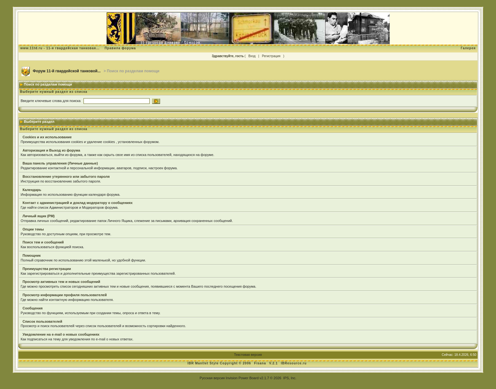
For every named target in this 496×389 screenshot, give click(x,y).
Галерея (468, 48)
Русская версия (212, 378)
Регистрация (271, 56)
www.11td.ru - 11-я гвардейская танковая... (60, 48)
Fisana (260, 363)
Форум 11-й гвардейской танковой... (67, 71)
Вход (252, 56)
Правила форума (120, 48)
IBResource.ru (294, 363)
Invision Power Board (242, 378)
